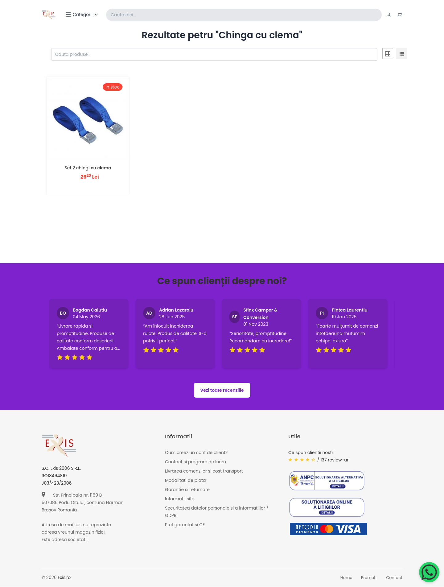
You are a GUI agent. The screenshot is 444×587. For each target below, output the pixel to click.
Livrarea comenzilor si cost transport (204, 471)
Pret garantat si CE (185, 525)
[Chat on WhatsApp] (429, 572)
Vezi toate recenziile (222, 390)
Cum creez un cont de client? (196, 453)
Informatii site (179, 499)
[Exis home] (49, 15)
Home (346, 578)
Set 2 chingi (87, 168)
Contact (394, 578)
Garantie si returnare (187, 490)
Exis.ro (64, 578)
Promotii (369, 578)
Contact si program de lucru (195, 462)
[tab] (387, 55)
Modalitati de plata (185, 480)
